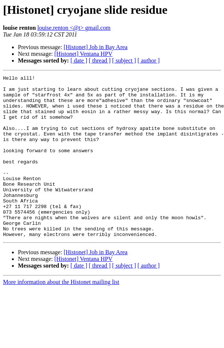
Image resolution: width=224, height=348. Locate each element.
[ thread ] (100, 60)
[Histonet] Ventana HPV (83, 54)
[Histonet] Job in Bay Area (96, 47)
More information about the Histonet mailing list (61, 314)
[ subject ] (124, 60)
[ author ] (149, 60)
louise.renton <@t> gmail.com (73, 28)
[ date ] (78, 60)
